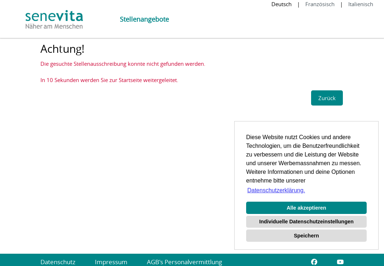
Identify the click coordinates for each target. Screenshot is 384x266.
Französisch (320, 4)
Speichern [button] (306, 236)
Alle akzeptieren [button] (306, 208)
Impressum (111, 262)
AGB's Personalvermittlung (184, 262)
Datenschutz (57, 262)
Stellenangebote (144, 19)
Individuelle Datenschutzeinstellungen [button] (306, 221)
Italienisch (360, 4)
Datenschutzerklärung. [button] (276, 190)
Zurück (327, 98)
